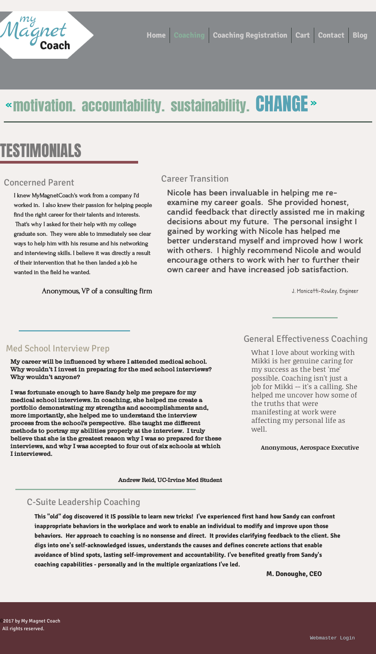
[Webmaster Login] (332, 638)
